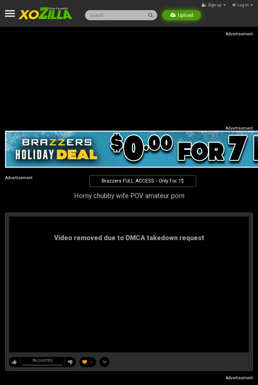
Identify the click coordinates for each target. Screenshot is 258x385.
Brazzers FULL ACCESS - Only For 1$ (143, 181)
